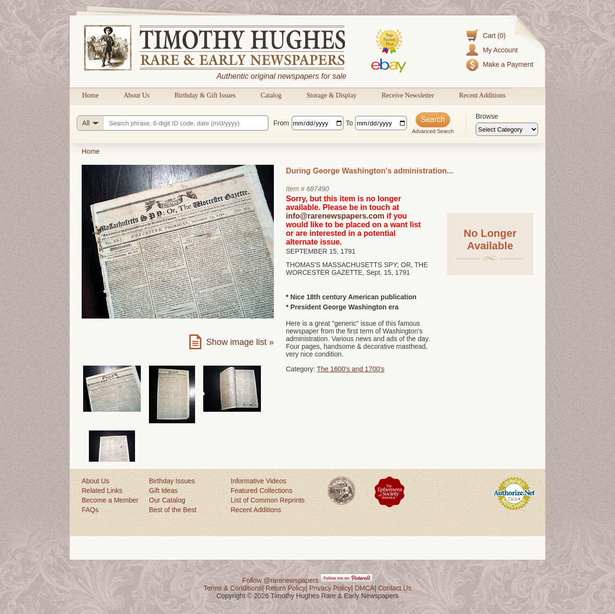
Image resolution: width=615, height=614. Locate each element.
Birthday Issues (172, 481)
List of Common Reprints (268, 500)
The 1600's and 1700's (350, 369)
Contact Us (394, 588)
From (281, 123)
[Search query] (173, 123)
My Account (500, 50)
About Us (136, 95)
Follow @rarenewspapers (280, 580)
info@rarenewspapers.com (335, 216)
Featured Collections (261, 490)
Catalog (271, 95)
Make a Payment (508, 64)
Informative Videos (258, 481)
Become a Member (110, 500)
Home (90, 95)
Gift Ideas (163, 490)
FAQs (90, 510)
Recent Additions (482, 95)
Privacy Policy (330, 588)
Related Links (102, 490)
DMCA (364, 588)
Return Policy (286, 588)
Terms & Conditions (233, 588)
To (349, 123)
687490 (318, 189)
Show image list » (240, 342)
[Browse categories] (507, 129)
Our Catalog (167, 500)
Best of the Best (173, 510)
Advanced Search (433, 131)
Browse (487, 116)
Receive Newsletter (407, 95)
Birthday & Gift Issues (204, 95)
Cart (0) (494, 35)
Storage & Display (332, 95)
